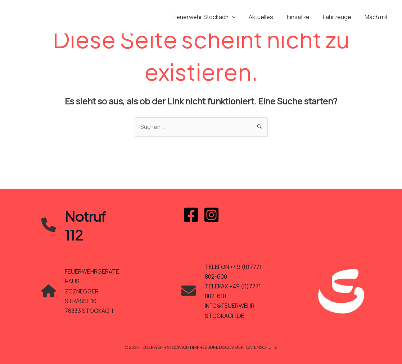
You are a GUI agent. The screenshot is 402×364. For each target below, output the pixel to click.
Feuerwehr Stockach (213, 17)
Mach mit (377, 17)
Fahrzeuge (340, 17)
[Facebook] (191, 215)
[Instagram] (211, 215)
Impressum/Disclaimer (217, 347)
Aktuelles (268, 17)
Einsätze (303, 17)
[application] (240, 17)
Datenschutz (261, 347)
